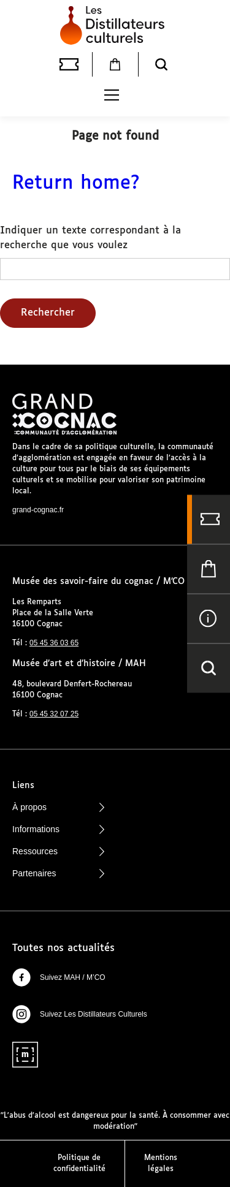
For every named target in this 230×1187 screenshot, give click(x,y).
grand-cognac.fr (38, 510)
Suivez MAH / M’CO (58, 977)
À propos (58, 807)
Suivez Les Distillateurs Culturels (79, 1014)
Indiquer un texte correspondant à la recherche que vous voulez (90, 238)
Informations (58, 829)
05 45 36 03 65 (54, 643)
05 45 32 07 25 (54, 714)
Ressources (58, 851)
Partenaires (58, 873)
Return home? (76, 183)
